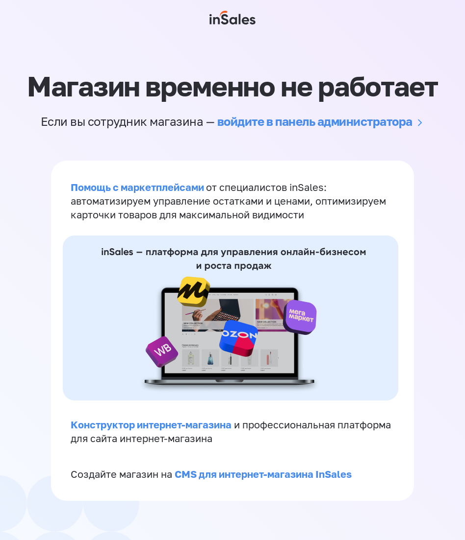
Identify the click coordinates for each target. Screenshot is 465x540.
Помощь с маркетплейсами (138, 187)
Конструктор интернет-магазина (151, 424)
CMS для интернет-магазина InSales (263, 474)
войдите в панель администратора (315, 121)
